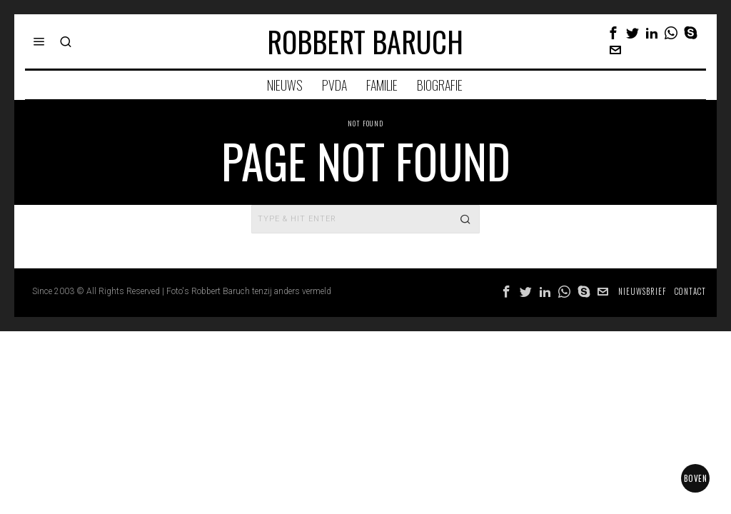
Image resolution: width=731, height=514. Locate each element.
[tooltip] (613, 32)
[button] (465, 219)
